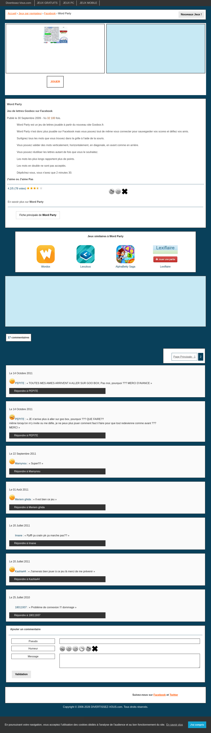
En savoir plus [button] (174, 724)
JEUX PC (68, 2)
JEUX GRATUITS (47, 2)
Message (33, 656)
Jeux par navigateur (30, 13)
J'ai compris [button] (197, 724)
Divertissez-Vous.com (18, 2)
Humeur (33, 648)
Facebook (50, 13)
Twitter (174, 694)
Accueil (12, 13)
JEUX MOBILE (88, 2)
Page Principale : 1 (184, 356)
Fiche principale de (37, 215)
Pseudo (33, 641)
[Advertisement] (155, 48)
